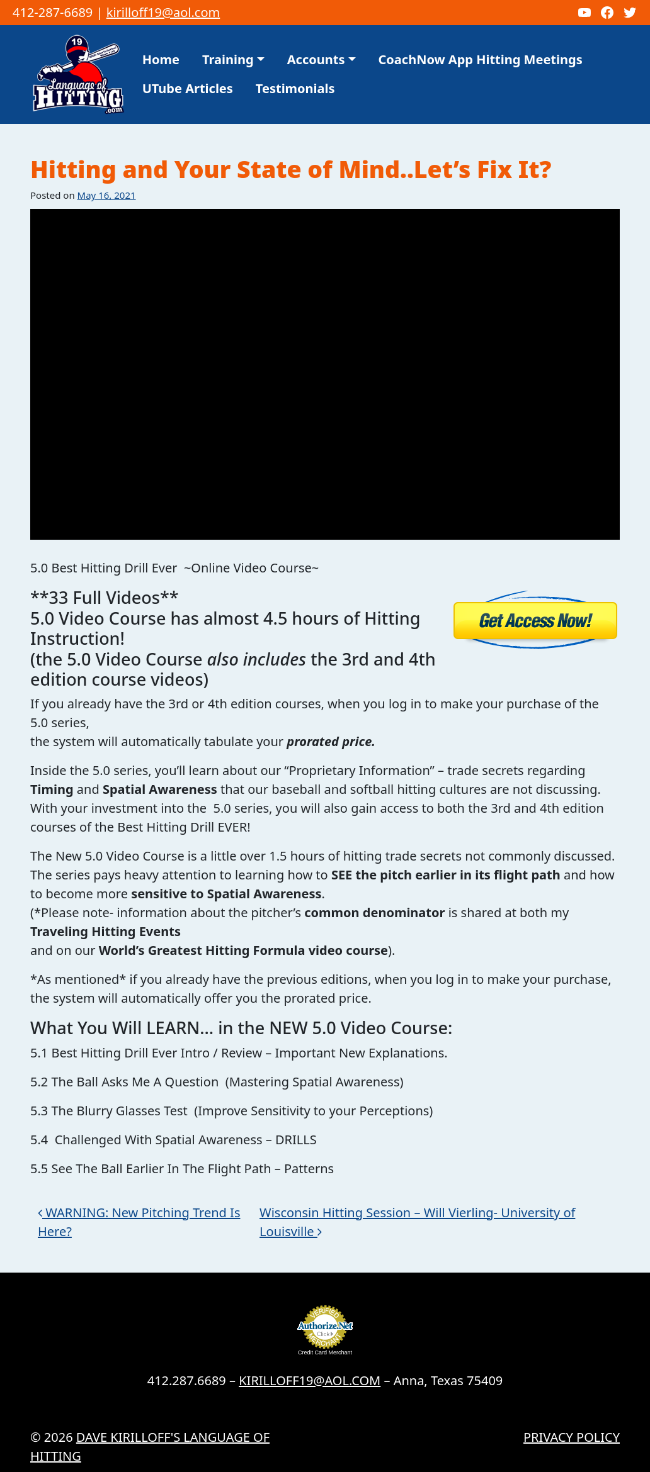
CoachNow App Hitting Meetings (481, 59)
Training (228, 59)
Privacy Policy (571, 1437)
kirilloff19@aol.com (163, 12)
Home (161, 59)
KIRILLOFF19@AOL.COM (309, 1380)
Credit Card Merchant (325, 1352)
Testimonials (295, 88)
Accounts (316, 59)
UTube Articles (187, 88)
